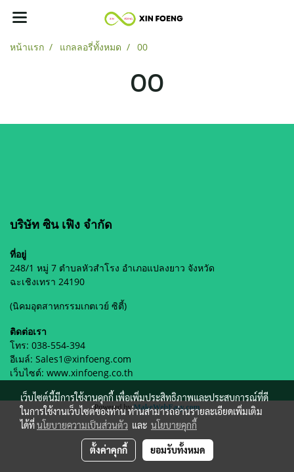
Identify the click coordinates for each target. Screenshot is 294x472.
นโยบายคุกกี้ (174, 425)
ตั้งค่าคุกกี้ (108, 450)
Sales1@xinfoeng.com (83, 359)
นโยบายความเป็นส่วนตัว (82, 425)
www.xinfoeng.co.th (90, 372)
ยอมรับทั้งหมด (177, 450)
